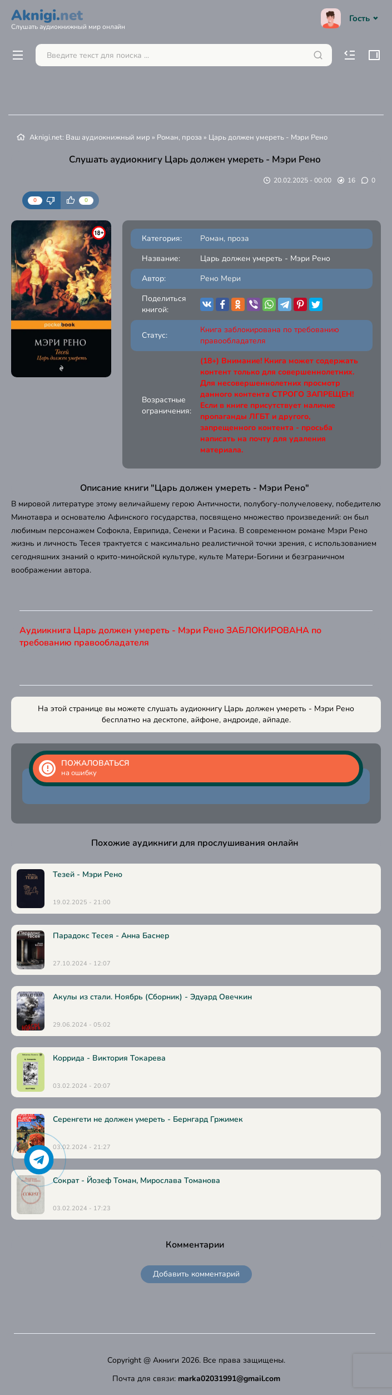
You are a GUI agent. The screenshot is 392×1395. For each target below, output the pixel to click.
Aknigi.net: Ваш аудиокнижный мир (89, 137)
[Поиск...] (184, 55)
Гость (351, 18)
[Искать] (318, 55)
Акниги (166, 1360)
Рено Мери (220, 278)
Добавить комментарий (196, 1274)
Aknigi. (68, 18)
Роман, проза (179, 137)
